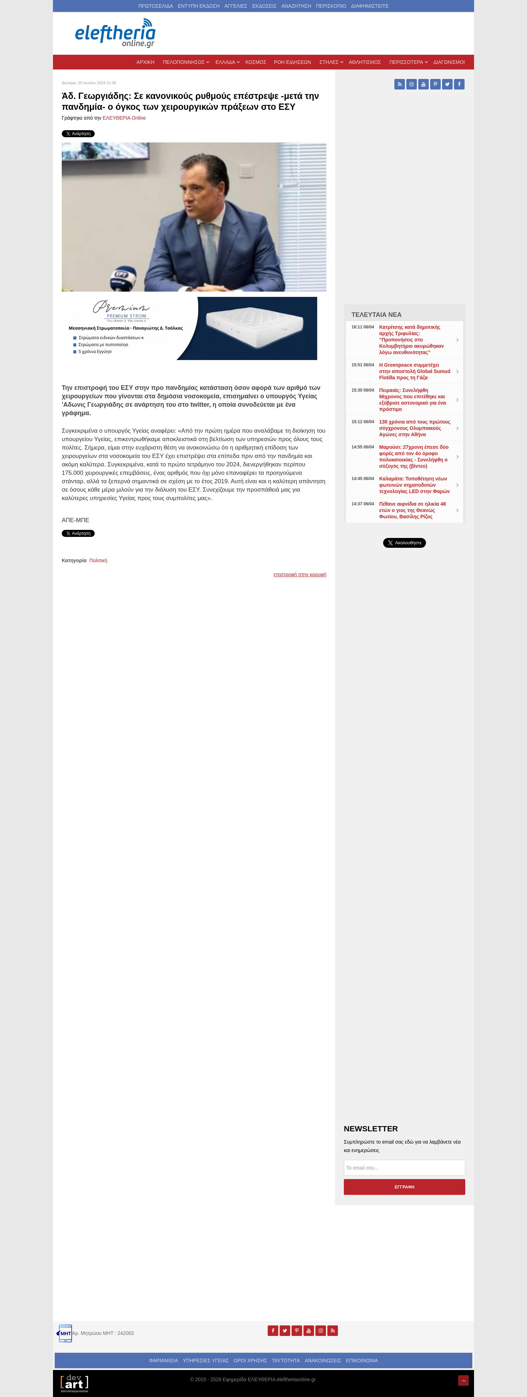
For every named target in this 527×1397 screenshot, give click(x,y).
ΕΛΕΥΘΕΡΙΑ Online (124, 118)
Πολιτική (98, 560)
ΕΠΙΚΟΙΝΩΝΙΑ (362, 1360)
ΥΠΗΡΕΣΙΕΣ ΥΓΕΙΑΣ (206, 1360)
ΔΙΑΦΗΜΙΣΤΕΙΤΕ (370, 6)
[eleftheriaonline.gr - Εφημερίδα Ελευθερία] (116, 33)
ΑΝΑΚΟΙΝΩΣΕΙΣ (323, 1360)
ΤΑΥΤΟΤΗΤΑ (286, 1360)
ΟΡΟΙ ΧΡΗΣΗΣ (250, 1360)
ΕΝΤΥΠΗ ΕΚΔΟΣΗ (199, 6)
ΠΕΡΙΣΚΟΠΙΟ (331, 6)
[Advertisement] (404, 720)
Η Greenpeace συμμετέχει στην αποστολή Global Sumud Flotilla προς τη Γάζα (415, 371)
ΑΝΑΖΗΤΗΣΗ (296, 6)
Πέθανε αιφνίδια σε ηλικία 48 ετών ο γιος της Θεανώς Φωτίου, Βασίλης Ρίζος (412, 510)
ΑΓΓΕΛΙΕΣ (236, 6)
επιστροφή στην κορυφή (300, 574)
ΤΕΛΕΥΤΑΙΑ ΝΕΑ (377, 314)
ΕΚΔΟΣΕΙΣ (264, 6)
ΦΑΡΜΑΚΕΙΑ (163, 1360)
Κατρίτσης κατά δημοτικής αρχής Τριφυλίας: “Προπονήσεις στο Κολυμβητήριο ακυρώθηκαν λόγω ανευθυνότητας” (411, 339)
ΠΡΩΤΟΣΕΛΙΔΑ (155, 6)
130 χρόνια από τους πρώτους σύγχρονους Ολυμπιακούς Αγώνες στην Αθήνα (415, 428)
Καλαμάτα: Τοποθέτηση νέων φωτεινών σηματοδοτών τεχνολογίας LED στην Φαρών (414, 485)
